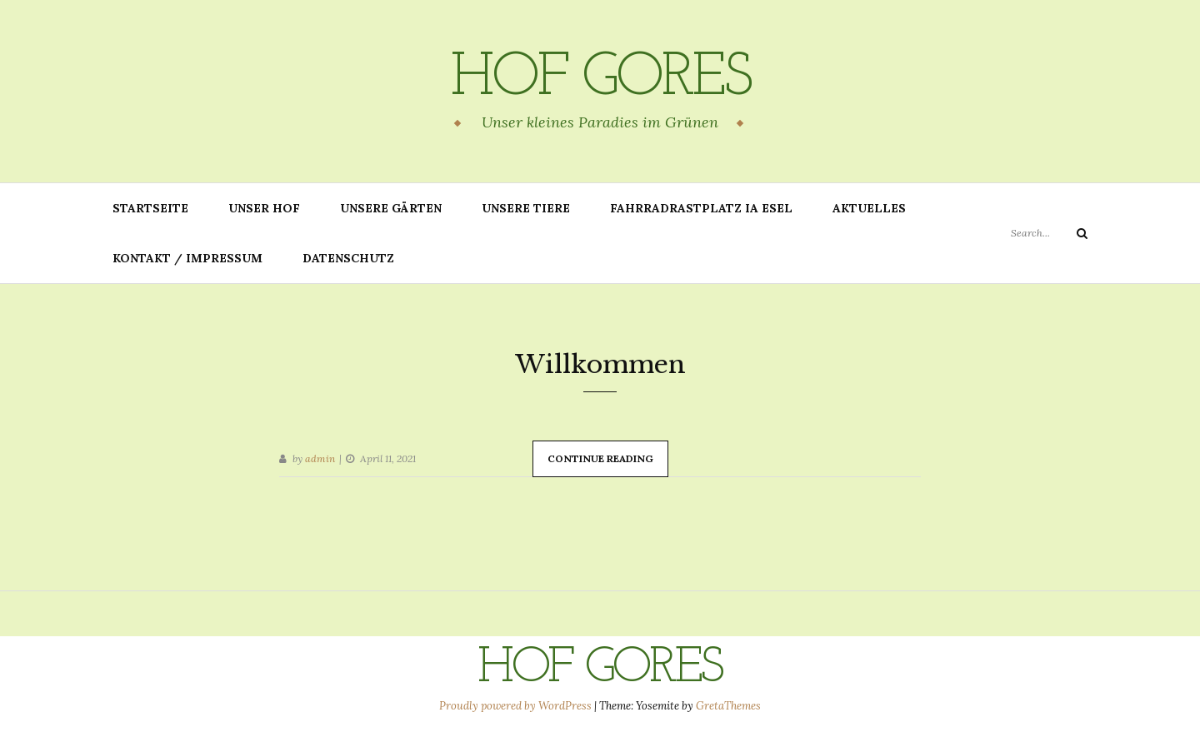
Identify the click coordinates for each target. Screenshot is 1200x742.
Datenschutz (348, 258)
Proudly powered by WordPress (516, 706)
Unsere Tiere (526, 208)
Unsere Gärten (391, 208)
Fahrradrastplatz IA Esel (701, 208)
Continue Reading (600, 458)
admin (320, 458)
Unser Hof (264, 208)
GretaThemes (728, 706)
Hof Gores (599, 79)
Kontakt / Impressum (187, 258)
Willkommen (600, 364)
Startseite (150, 208)
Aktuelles (869, 208)
